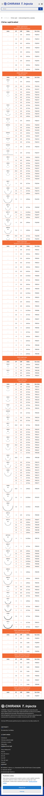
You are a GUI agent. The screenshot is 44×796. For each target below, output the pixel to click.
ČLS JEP (3, 758)
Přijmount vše (22, 787)
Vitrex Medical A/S (6, 749)
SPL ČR (3, 756)
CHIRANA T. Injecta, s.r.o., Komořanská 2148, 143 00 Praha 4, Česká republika (21, 767)
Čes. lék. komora (5, 753)
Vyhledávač (4, 738)
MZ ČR (3, 751)
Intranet (3, 762)
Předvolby (22, 791)
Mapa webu (4, 744)
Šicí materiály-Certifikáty (7, 730)
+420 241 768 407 (7, 769)
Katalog (6, 18)
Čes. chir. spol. (5, 760)
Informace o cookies (6, 742)
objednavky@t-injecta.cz (8, 771)
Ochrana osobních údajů (7, 740)
